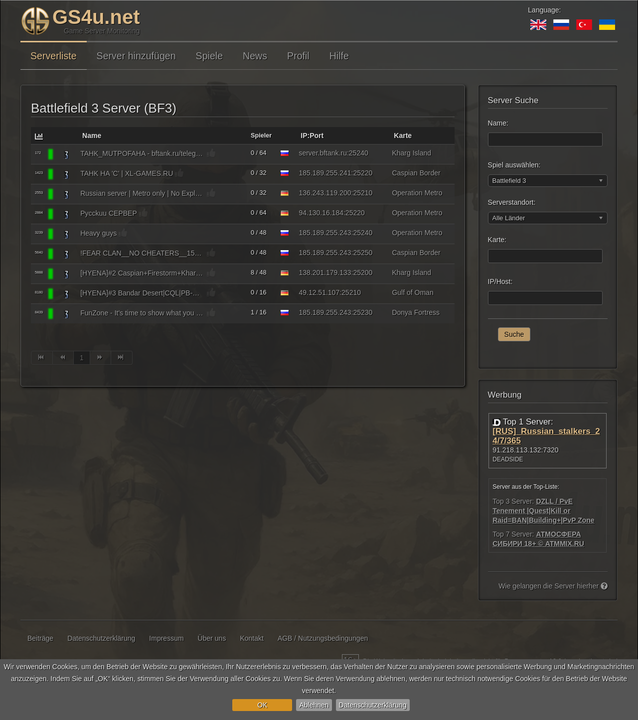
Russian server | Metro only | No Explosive (142, 193)
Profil (298, 55)
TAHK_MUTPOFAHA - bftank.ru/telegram (142, 153)
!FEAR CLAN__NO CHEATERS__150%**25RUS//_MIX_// (142, 253)
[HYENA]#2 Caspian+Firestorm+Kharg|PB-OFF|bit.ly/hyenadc (142, 273)
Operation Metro (417, 193)
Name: (498, 123)
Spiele (209, 55)
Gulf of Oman (412, 292)
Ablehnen (313, 705)
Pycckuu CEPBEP (108, 213)
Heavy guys (98, 233)
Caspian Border (416, 173)
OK (262, 705)
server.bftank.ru (323, 153)
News (255, 55)
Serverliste (53, 55)
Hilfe (339, 55)
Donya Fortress (416, 312)
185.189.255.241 (325, 173)
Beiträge (40, 638)
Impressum (166, 638)
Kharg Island (411, 153)
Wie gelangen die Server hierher (553, 586)
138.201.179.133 (325, 273)
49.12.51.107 (319, 292)
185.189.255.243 (325, 233)
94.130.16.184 (321, 213)
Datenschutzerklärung (373, 705)
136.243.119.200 (325, 193)
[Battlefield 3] (66, 154)
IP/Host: (500, 282)
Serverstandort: (512, 202)
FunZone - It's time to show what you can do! (142, 313)
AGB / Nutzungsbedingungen (323, 638)
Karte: (497, 240)
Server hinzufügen (136, 55)
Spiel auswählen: (514, 165)
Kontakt (251, 638)
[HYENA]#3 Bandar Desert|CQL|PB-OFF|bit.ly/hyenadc (142, 293)
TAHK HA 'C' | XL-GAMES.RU (126, 173)
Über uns (212, 638)
